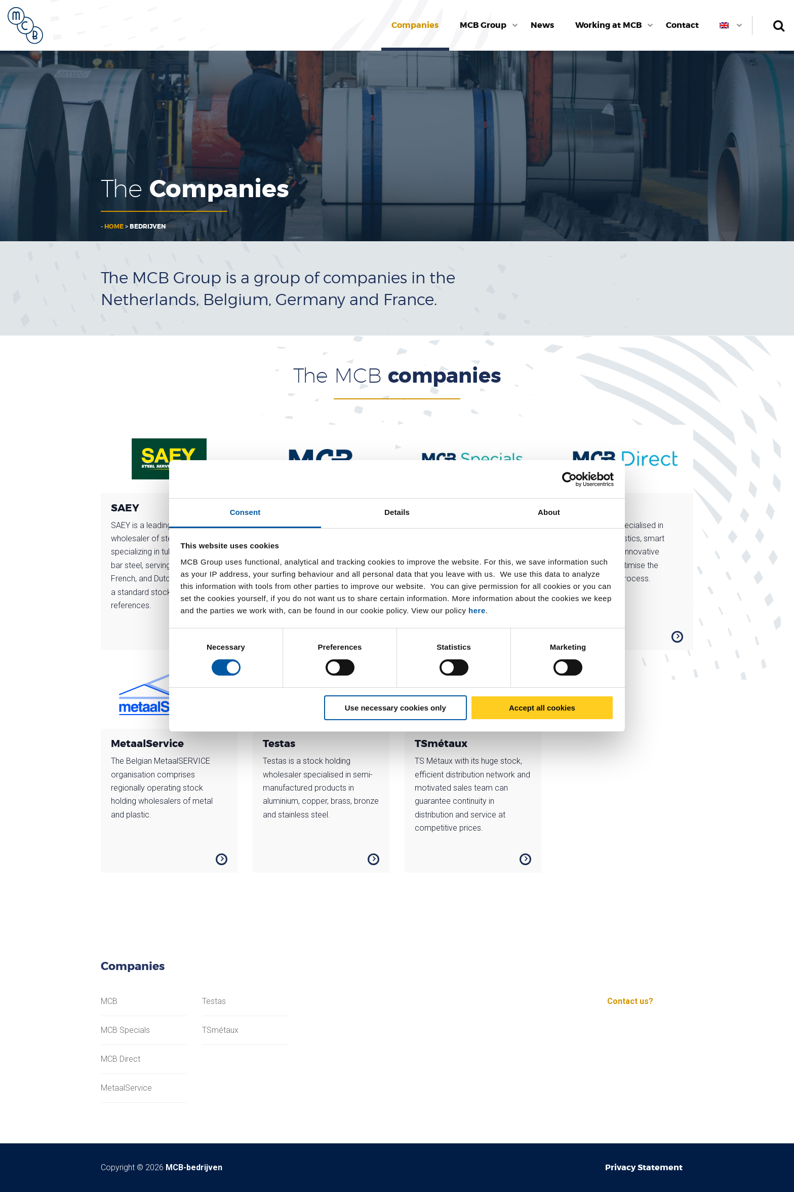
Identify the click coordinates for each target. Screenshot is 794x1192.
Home (114, 226)
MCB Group (483, 25)
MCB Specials (125, 1030)
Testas (279, 743)
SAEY (125, 507)
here (477, 610)
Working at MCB (608, 25)
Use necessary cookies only (395, 707)
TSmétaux (441, 743)
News (542, 25)
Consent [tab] (245, 512)
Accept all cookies (542, 707)
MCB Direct (120, 1059)
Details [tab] (397, 512)
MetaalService (147, 743)
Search (778, 25)
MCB (109, 1001)
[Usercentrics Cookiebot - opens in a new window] (569, 479)
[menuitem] (415, 25)
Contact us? (630, 1001)
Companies (415, 25)
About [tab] (549, 512)
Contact (682, 25)
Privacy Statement (644, 1167)
